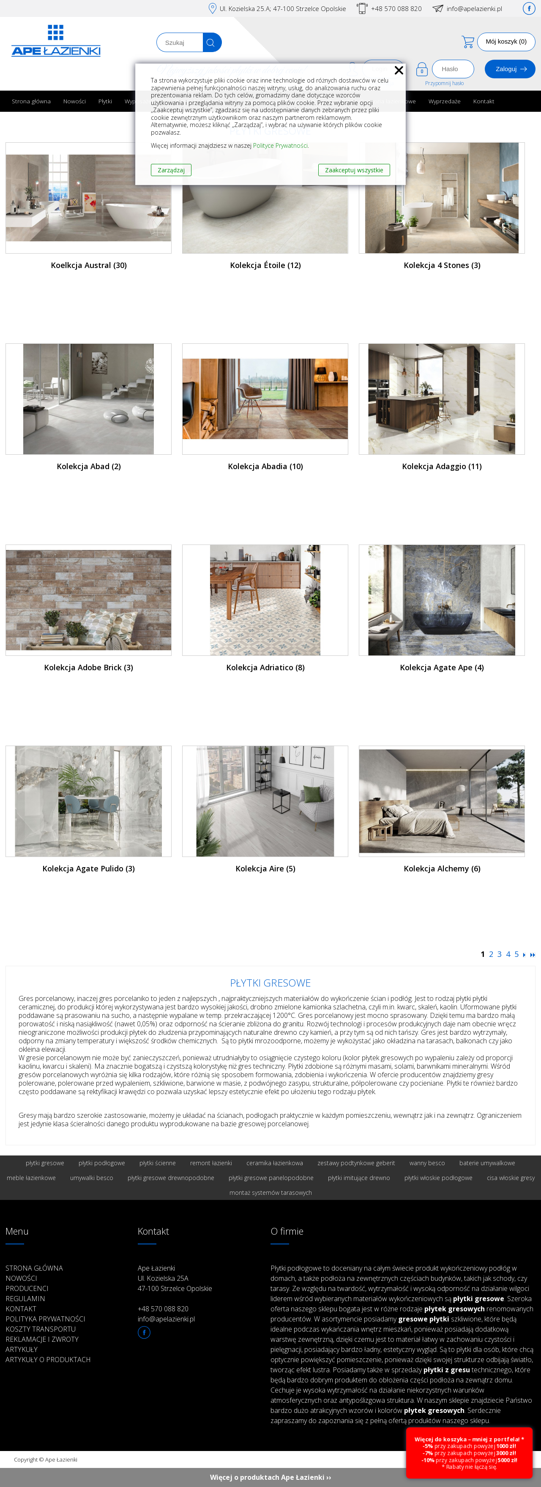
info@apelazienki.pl (474, 8)
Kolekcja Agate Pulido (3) (88, 868)
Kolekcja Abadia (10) (265, 466)
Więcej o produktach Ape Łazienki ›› (270, 1477)
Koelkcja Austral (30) (89, 265)
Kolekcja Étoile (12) (265, 265)
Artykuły (21, 1349)
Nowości (74, 101)
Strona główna (31, 101)
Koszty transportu (40, 1329)
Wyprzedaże (445, 101)
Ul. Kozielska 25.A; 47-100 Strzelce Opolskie (283, 8)
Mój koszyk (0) (506, 41)
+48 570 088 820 (396, 8)
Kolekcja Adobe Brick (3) (88, 667)
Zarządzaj (171, 170)
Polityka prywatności (45, 1319)
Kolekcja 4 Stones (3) (442, 265)
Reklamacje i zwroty (42, 1339)
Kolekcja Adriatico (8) (265, 667)
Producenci (27, 1288)
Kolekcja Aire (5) (265, 868)
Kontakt (484, 101)
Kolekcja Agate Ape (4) (442, 667)
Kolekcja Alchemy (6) (442, 868)
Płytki (105, 101)
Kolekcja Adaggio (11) (442, 466)
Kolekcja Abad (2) (89, 466)
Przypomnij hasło (444, 83)
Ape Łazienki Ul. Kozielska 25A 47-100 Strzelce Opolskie (175, 1278)
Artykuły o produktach (48, 1359)
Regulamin (25, 1298)
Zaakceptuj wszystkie (354, 170)
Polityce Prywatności (280, 145)
